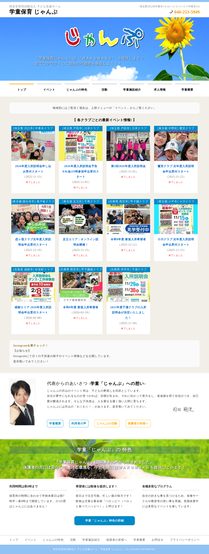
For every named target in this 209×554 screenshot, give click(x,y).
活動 (104, 89)
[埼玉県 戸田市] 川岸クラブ (80, 128)
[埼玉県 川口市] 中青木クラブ (33, 128)
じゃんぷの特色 (76, 89)
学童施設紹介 (132, 89)
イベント (49, 89)
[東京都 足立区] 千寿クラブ (80, 201)
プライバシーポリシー (185, 539)
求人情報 (160, 89)
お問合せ (158, 539)
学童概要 (187, 89)
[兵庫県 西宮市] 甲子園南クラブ (80, 269)
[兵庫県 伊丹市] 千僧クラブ (128, 269)
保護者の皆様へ (138, 423)
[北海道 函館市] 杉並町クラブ (33, 269)
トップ (21, 89)
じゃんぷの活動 (107, 423)
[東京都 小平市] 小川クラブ (175, 201)
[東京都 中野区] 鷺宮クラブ (175, 128)
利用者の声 (78, 423)
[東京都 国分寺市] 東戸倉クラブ (33, 201)
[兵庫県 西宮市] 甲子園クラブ (128, 201)
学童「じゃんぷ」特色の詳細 (104, 520)
